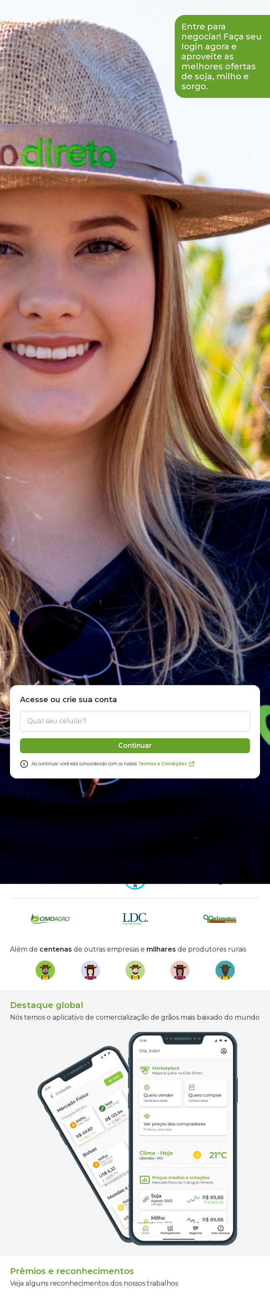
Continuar (135, 904)
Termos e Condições (166, 923)
